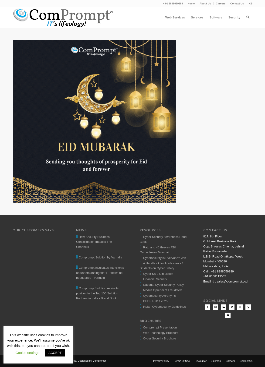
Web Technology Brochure (159, 333)
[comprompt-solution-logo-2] (63, 17)
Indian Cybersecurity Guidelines (163, 306)
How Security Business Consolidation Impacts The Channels (94, 242)
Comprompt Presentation (159, 327)
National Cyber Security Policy (162, 284)
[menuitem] (191, 3)
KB (250, 3)
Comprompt (99, 360)
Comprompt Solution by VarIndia (100, 257)
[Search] (247, 17)
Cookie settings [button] (27, 353)
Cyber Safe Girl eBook (157, 273)
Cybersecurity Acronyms (158, 295)
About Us (205, 3)
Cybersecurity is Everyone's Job (163, 258)
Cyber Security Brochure (158, 338)
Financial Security (154, 279)
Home (191, 3)
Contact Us (237, 3)
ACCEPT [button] (55, 353)
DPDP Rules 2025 (154, 301)
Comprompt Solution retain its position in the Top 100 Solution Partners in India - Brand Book (97, 293)
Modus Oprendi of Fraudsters (161, 290)
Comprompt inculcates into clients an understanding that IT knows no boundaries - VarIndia (100, 272)
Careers (220, 3)
